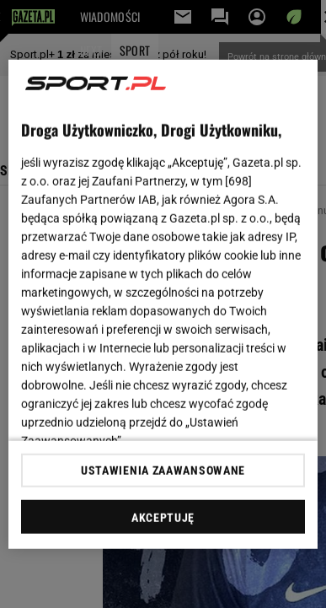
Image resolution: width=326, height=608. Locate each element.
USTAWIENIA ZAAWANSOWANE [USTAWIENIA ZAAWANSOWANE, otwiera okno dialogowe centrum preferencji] (163, 470)
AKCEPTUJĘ (163, 518)
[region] (163, 304)
